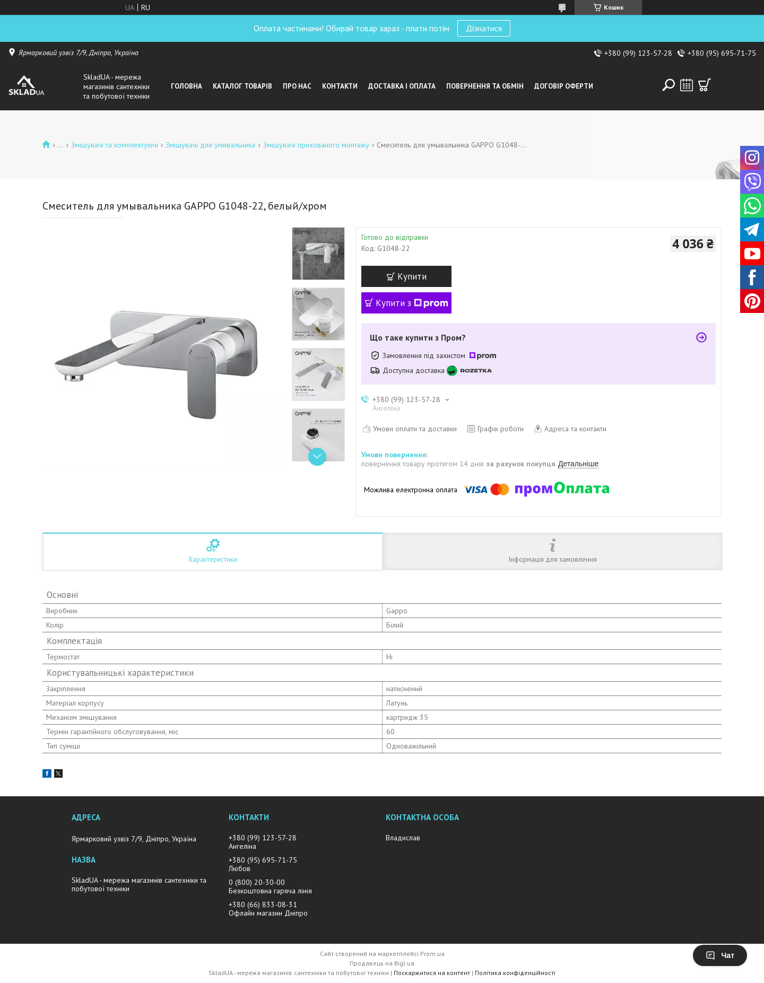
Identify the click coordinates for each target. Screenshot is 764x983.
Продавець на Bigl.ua (382, 963)
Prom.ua (432, 954)
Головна (186, 86)
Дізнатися (484, 28)
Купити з (412, 303)
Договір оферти (563, 86)
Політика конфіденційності (515, 973)
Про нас (297, 86)
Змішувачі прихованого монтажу (316, 145)
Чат (720, 955)
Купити (412, 276)
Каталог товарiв (242, 86)
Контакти (340, 86)
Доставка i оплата (402, 86)
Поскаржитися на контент (432, 973)
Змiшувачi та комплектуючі (114, 145)
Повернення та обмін (485, 86)
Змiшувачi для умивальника (210, 145)
